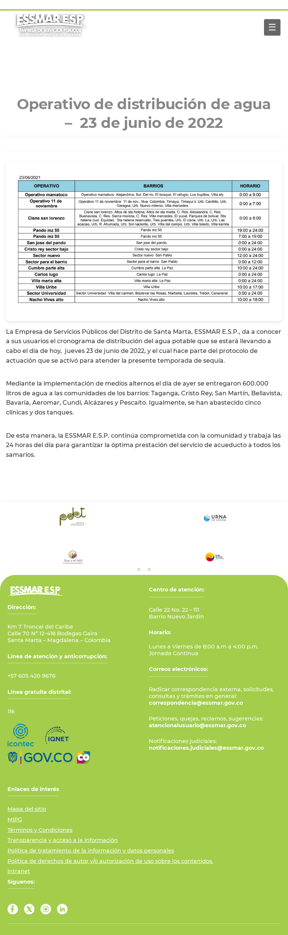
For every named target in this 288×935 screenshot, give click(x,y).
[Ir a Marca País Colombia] (83, 757)
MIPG (15, 819)
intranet (19, 871)
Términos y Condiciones (40, 830)
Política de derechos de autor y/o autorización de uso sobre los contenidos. (110, 861)
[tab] (138, 569)
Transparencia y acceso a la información (63, 840)
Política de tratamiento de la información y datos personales (91, 850)
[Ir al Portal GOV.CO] (40, 757)
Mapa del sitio (27, 809)
